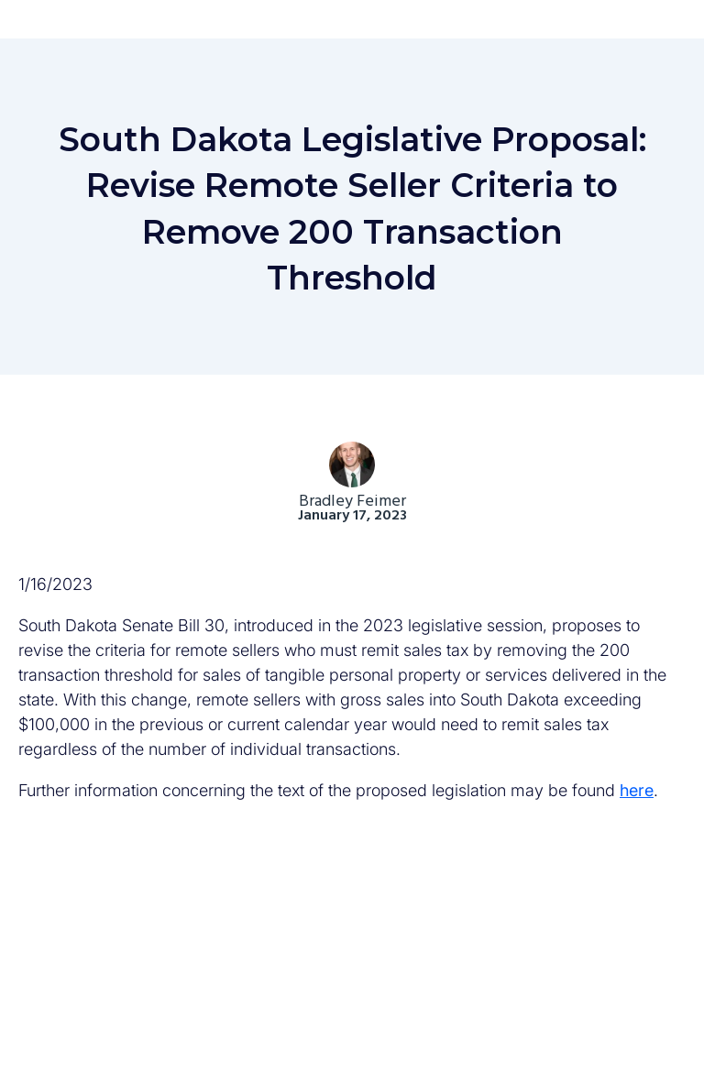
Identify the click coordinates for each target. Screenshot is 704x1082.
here (637, 790)
